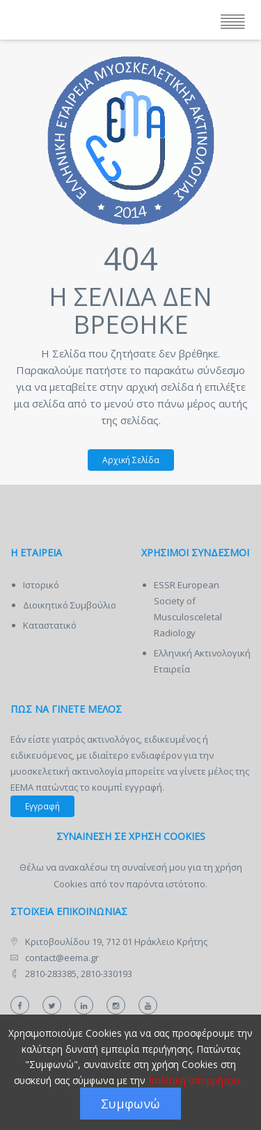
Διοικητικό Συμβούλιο (69, 605)
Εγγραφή (42, 806)
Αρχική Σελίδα (123, 460)
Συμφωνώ (130, 1103)
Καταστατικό (50, 625)
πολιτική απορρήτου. (195, 1080)
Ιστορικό (41, 585)
